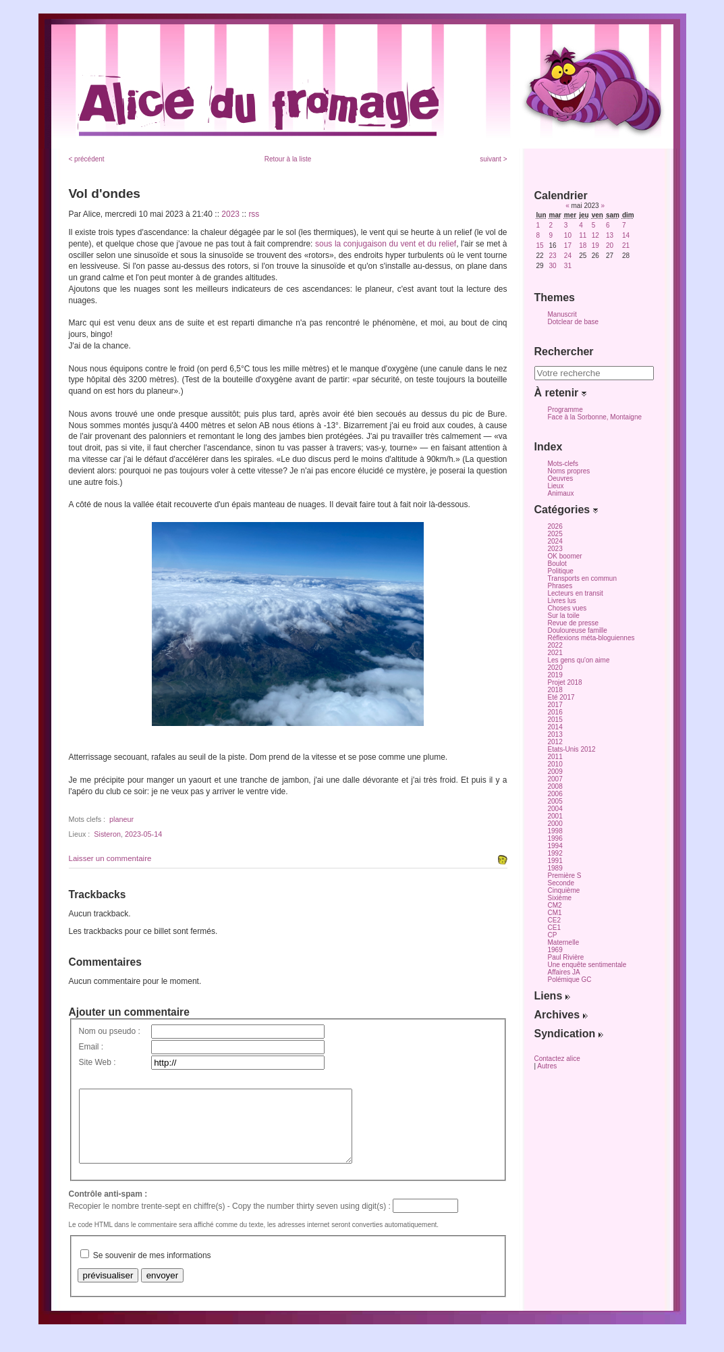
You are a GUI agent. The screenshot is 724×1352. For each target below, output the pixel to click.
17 (568, 245)
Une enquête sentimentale (587, 964)
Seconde (561, 883)
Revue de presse (573, 623)
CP (552, 935)
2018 (555, 690)
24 (568, 255)
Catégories (566, 509)
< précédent (87, 159)
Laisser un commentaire (110, 858)
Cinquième (564, 890)
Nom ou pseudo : (109, 1031)
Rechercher (564, 351)
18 (582, 245)
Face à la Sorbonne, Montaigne (595, 417)
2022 (555, 645)
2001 (555, 816)
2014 (555, 727)
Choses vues (567, 608)
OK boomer (565, 556)
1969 (555, 950)
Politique (561, 571)
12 (595, 235)
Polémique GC (570, 979)
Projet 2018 (565, 682)
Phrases (560, 586)
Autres (547, 1066)
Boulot (557, 563)
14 (626, 235)
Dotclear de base (573, 322)
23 (553, 255)
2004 (555, 808)
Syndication (568, 1033)
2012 (555, 742)
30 (553, 265)
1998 (555, 831)
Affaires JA (564, 972)
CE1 (554, 927)
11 (582, 235)
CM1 (555, 912)
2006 (555, 794)
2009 (555, 771)
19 (595, 245)
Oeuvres (561, 478)
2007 (555, 779)
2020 (555, 667)
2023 (230, 214)
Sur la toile (564, 615)
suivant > (493, 159)
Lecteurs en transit (575, 593)
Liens (552, 996)
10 (568, 235)
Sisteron (107, 834)
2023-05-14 (143, 834)
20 (609, 245)
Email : (91, 1046)
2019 (555, 675)
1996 (555, 838)
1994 (555, 846)
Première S (565, 875)
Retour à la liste (287, 159)
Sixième (560, 898)
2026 (555, 526)
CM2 (555, 905)
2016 (555, 712)
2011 (555, 756)
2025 (555, 534)
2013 (555, 734)
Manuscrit (562, 314)
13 (609, 235)
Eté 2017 (561, 697)
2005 (555, 801)
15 (540, 245)
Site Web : (97, 1062)
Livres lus (562, 600)
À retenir (560, 392)
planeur (121, 819)
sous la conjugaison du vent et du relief (385, 244)
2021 (555, 652)
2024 (555, 541)
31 (568, 265)
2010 (555, 764)
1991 (555, 860)
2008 (555, 786)
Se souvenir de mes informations (152, 1269)
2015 (555, 719)
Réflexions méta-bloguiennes (591, 638)
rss (253, 214)
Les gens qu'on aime (579, 660)
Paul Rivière (566, 957)
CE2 (554, 920)
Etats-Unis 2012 (572, 749)
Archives (561, 1014)
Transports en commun (582, 578)
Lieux (556, 486)
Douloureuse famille (577, 630)
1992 (555, 853)
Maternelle (564, 942)
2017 (555, 704)
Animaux (561, 493)
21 (626, 245)
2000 (555, 823)
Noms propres (569, 471)
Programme (565, 409)
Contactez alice (557, 1058)
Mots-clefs (563, 463)
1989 (555, 868)
